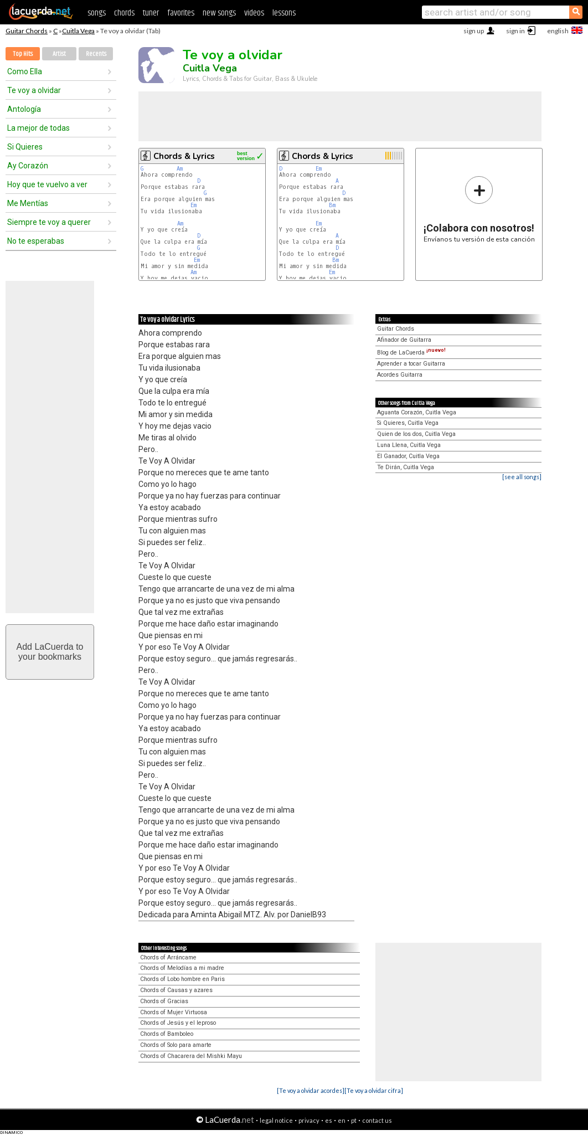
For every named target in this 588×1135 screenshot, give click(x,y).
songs (96, 13)
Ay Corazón (27, 165)
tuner (151, 13)
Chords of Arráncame (168, 957)
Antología (24, 109)
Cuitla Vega (78, 31)
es (328, 1120)
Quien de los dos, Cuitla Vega (416, 434)
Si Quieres (25, 146)
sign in (515, 31)
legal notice (276, 1120)
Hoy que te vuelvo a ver (47, 184)
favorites (180, 13)
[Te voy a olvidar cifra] (373, 1090)
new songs (219, 13)
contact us (377, 1120)
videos (254, 13)
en (341, 1120)
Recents (96, 54)
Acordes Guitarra (399, 374)
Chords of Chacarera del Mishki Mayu (191, 1056)
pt (354, 1120)
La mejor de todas (38, 128)
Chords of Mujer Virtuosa (173, 1012)
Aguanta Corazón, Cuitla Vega (416, 412)
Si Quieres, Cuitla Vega (408, 423)
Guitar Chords (27, 31)
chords (124, 13)
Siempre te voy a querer (49, 222)
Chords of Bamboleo (166, 1034)
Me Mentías (27, 203)
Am (180, 168)
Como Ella (24, 71)
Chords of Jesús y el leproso (178, 1022)
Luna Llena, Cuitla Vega (409, 445)
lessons (284, 13)
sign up (473, 31)
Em (193, 205)
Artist (59, 54)
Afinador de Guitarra (404, 339)
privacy (308, 1120)
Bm (332, 205)
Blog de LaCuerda (411, 352)
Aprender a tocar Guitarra (411, 363)
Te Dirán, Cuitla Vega (405, 467)
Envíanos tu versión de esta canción (479, 209)
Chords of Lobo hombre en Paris (182, 979)
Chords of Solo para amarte (176, 1045)
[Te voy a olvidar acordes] (310, 1090)
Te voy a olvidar (34, 90)
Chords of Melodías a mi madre (182, 968)
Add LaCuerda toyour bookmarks (50, 651)
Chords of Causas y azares (176, 990)
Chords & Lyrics (184, 156)
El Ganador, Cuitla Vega (408, 456)
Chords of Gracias (164, 1001)
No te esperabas (35, 241)
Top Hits (23, 54)
